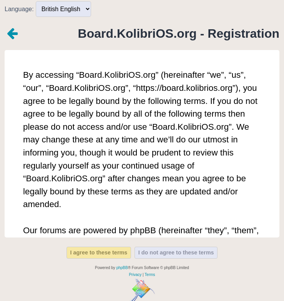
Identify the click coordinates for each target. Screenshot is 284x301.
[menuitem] (135, 274)
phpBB (122, 268)
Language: (19, 9)
